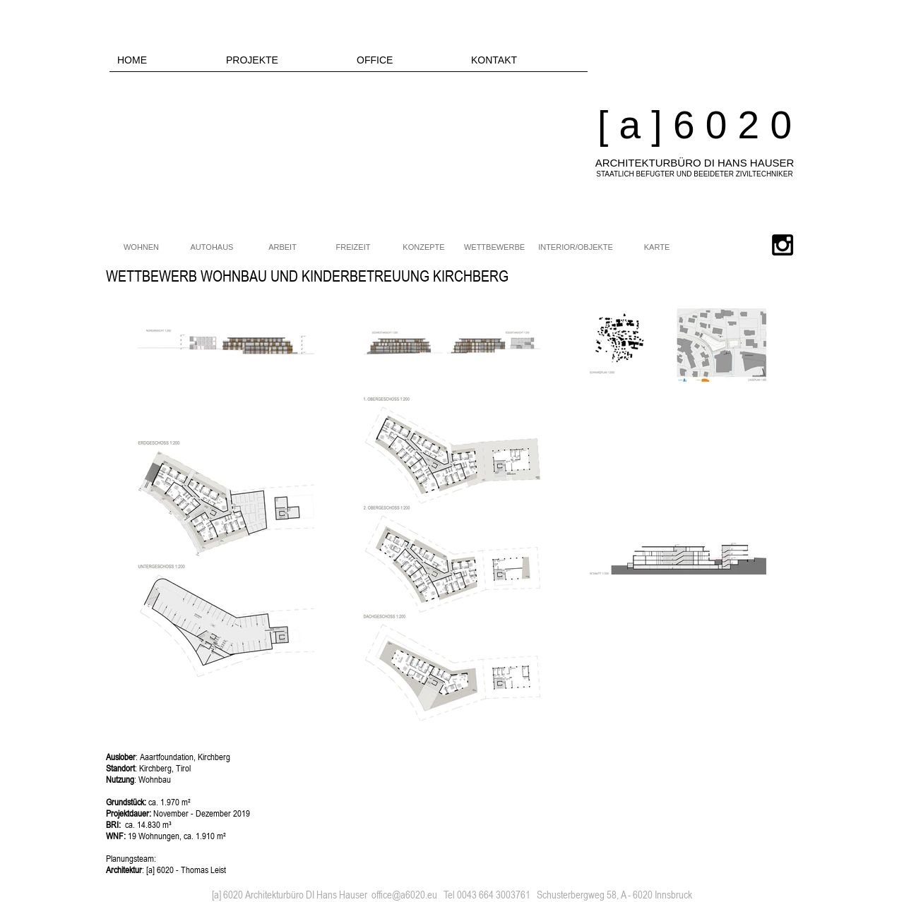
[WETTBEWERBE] (494, 247)
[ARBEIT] (282, 247)
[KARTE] (657, 247)
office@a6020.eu (404, 894)
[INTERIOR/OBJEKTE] (576, 247)
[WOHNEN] (141, 247)
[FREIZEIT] (353, 247)
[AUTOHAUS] (212, 247)
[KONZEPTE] (423, 247)
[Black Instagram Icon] (782, 245)
